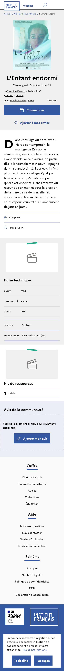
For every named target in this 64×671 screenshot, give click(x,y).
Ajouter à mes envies (32, 122)
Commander (32, 110)
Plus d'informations (34, 649)
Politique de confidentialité (32, 581)
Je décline (21, 660)
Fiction (9, 95)
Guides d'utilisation (32, 539)
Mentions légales (32, 575)
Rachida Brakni (18, 100)
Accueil (7, 13)
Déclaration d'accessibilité (32, 594)
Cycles (32, 490)
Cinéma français (32, 477)
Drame (19, 95)
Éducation (32, 503)
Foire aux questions (32, 526)
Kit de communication (32, 546)
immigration (16, 227)
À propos (32, 568)
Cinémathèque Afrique (25, 13)
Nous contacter (32, 532)
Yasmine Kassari (16, 91)
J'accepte (43, 660)
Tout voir (52, 100)
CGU (32, 588)
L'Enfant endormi (47, 13)
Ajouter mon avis (32, 438)
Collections (32, 497)
